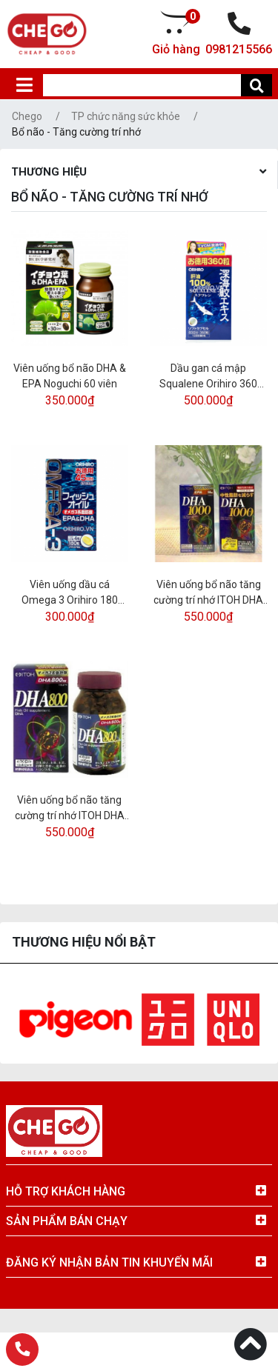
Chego (27, 116)
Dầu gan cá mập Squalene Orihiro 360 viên (208, 377)
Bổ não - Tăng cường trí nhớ (76, 132)
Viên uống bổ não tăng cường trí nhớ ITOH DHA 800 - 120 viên (70, 809)
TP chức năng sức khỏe (125, 116)
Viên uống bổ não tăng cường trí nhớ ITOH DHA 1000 (208, 593)
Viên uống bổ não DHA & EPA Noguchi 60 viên (69, 376)
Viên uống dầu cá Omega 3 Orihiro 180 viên (69, 593)
